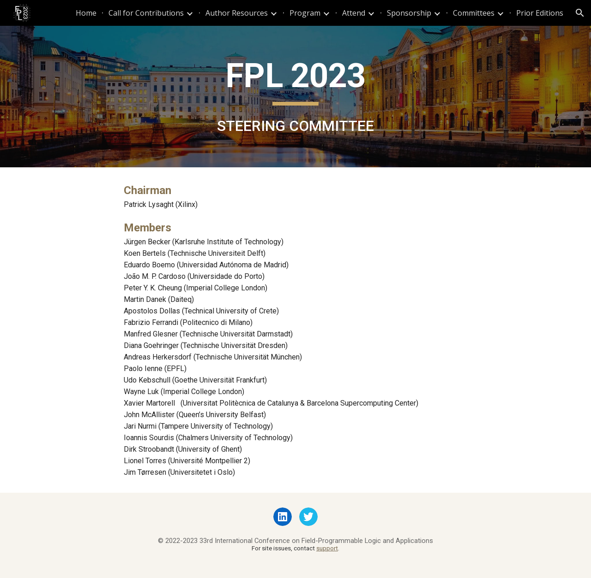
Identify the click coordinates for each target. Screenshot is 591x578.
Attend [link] (353, 13)
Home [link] (86, 13)
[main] (295, 97)
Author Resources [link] (236, 13)
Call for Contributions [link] (146, 13)
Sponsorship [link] (409, 13)
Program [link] (304, 13)
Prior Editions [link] (539, 13)
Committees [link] (474, 13)
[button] (580, 13)
